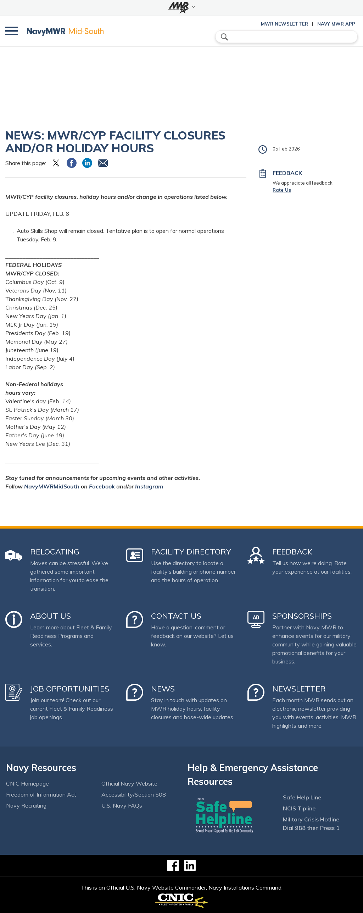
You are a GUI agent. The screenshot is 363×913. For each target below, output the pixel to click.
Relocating (54, 552)
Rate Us (282, 190)
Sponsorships (302, 616)
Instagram (149, 486)
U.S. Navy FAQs (121, 805)
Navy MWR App (336, 24)
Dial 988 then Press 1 (311, 827)
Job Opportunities (69, 689)
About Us (50, 616)
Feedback (292, 552)
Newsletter (299, 689)
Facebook (102, 486)
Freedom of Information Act (41, 794)
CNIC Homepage (27, 783)
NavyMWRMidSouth (51, 486)
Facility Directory (191, 552)
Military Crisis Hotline (311, 819)
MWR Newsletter (284, 24)
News (163, 689)
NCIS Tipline (299, 808)
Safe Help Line (302, 797)
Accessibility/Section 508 (133, 794)
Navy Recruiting (26, 805)
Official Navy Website (129, 783)
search (224, 36)
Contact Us (176, 616)
